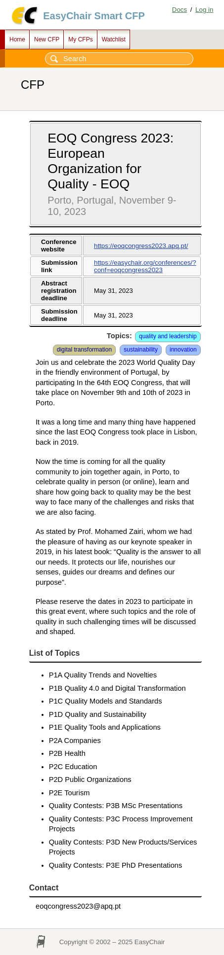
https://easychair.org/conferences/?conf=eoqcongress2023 (145, 266)
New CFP (46, 39)
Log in (204, 9)
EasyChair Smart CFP (94, 15)
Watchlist (114, 39)
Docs (179, 9)
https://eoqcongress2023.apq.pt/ (141, 245)
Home (17, 39)
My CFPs (80, 39)
